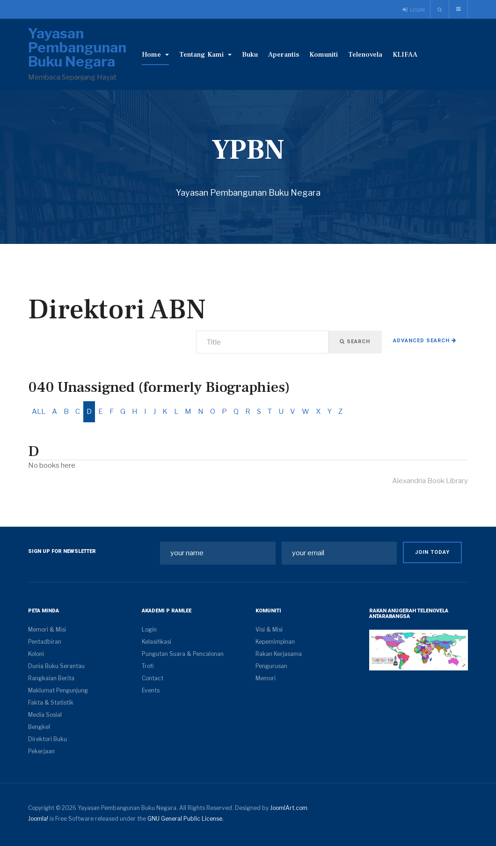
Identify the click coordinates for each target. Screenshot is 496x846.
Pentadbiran (44, 641)
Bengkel (39, 726)
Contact (152, 678)
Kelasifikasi (156, 641)
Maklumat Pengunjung (58, 690)
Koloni (36, 653)
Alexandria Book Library (430, 481)
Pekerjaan (41, 751)
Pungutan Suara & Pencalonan (183, 653)
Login (149, 629)
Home (155, 54)
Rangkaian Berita (51, 678)
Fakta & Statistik (50, 702)
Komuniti (323, 54)
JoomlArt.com (288, 807)
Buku (250, 54)
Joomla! (38, 818)
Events (151, 690)
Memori (265, 678)
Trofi (147, 665)
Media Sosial (45, 714)
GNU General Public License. (185, 818)
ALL (38, 411)
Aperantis (283, 54)
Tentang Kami (205, 54)
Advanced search (424, 341)
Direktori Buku (47, 739)
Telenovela (365, 54)
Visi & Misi (269, 629)
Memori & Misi (47, 629)
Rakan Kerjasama (278, 653)
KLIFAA (405, 54)
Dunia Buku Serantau (56, 665)
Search (355, 341)
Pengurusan (271, 665)
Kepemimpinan (275, 641)
